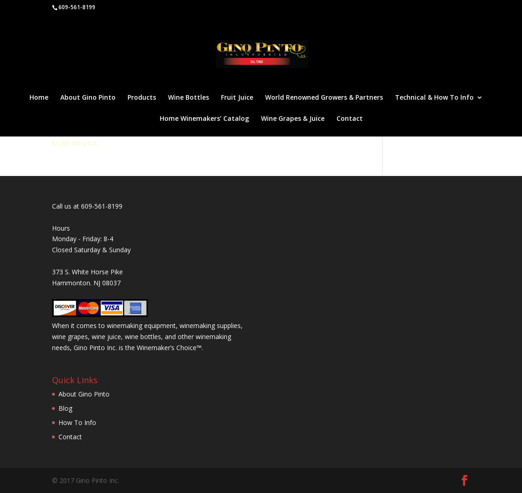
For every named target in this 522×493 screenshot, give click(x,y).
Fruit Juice (237, 98)
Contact (349, 119)
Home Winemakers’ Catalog (204, 119)
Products (142, 98)
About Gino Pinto (88, 98)
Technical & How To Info (434, 98)
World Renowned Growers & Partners (324, 98)
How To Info (77, 422)
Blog (65, 408)
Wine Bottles (188, 98)
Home (38, 98)
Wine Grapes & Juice (293, 119)
